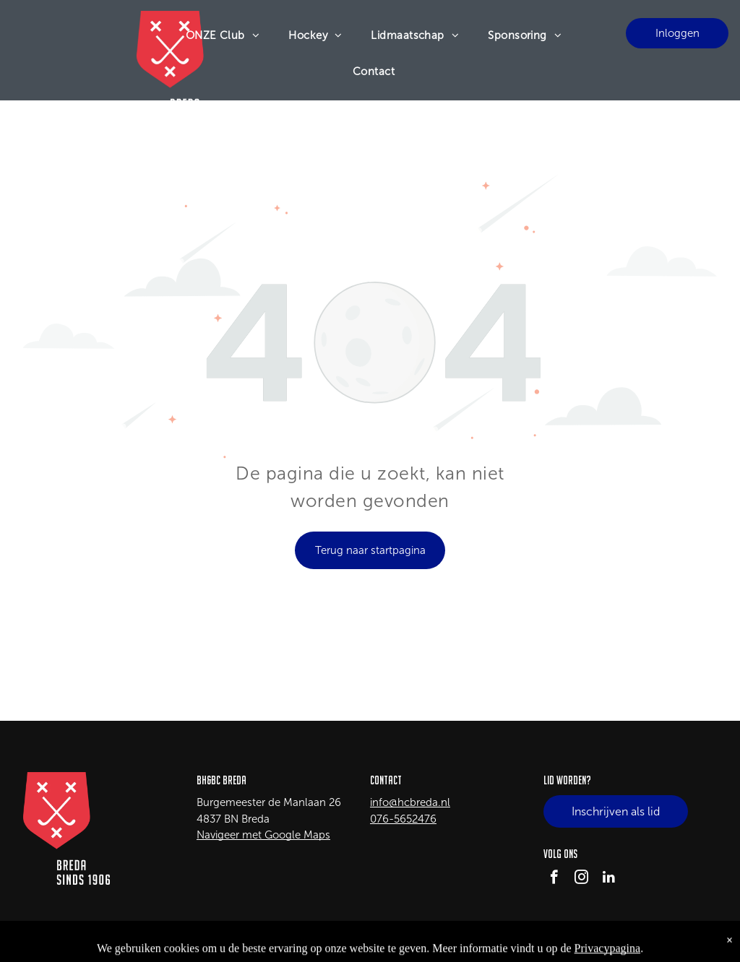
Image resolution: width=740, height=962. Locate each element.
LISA (140, 941)
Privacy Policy (692, 941)
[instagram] (581, 879)
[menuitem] (223, 35)
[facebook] (553, 879)
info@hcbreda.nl (410, 802)
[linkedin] (608, 879)
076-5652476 (403, 819)
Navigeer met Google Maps (263, 834)
